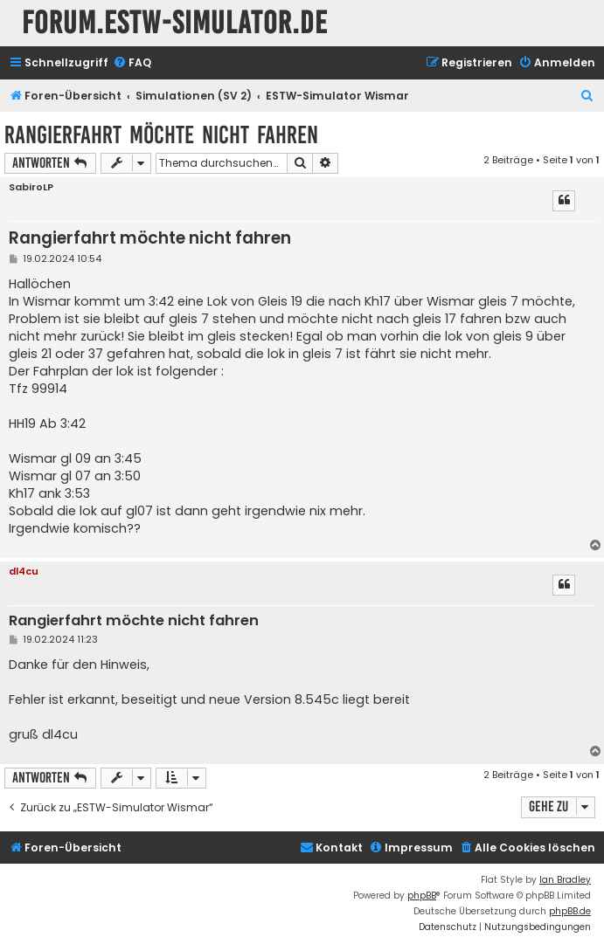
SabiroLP (31, 187)
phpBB (421, 895)
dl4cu (23, 571)
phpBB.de (570, 911)
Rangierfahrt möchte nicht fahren (161, 134)
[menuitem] (132, 63)
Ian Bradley (565, 879)
